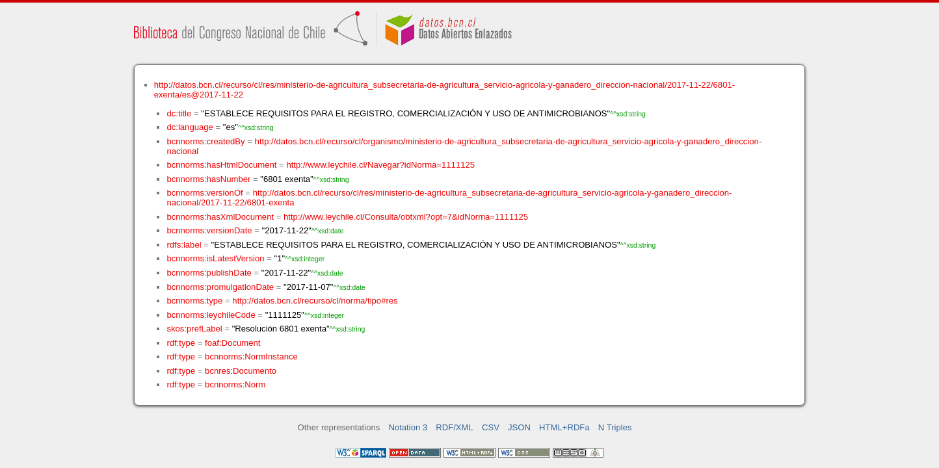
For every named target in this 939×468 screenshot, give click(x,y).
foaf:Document (232, 343)
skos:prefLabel (194, 328)
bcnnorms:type (194, 301)
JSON (519, 427)
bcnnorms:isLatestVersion (215, 258)
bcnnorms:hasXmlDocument (220, 217)
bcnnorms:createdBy (205, 141)
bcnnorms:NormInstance (251, 356)
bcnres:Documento (240, 371)
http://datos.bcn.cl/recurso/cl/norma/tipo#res (314, 301)
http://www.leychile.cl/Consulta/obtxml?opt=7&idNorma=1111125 (406, 217)
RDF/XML (454, 427)
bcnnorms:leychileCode (210, 315)
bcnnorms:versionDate (209, 230)
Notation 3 (407, 427)
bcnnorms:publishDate (208, 273)
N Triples (615, 427)
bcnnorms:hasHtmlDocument (221, 165)
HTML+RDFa (564, 427)
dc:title (178, 113)
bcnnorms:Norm (235, 384)
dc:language (189, 127)
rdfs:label (183, 245)
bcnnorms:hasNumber (208, 179)
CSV (490, 427)
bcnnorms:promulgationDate (220, 287)
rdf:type (180, 343)
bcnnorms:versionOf (204, 193)
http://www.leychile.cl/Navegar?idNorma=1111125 (380, 165)
